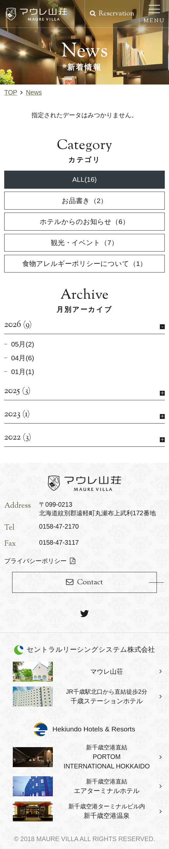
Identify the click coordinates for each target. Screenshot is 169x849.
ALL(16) (84, 179)
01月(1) (22, 371)
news (34, 92)
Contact (90, 582)
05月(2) (22, 344)
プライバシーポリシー (35, 560)
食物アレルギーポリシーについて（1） (84, 263)
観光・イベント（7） (84, 242)
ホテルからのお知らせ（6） (84, 221)
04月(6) (22, 358)
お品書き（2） (85, 200)
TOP (10, 92)
